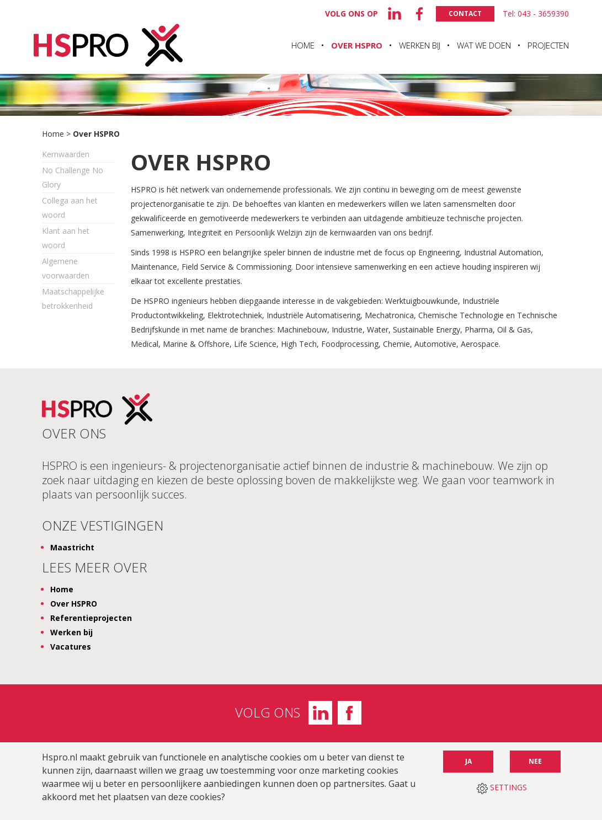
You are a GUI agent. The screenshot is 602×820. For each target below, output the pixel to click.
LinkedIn (320, 713)
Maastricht (72, 547)
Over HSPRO (356, 45)
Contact (465, 13)
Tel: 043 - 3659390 (536, 13)
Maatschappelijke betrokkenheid (73, 298)
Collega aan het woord (70, 207)
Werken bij (419, 45)
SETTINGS (502, 788)
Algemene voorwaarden (65, 268)
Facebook (349, 713)
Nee (535, 761)
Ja (468, 761)
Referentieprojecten (91, 618)
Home (303, 45)
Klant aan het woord (65, 238)
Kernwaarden (65, 154)
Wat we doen (484, 45)
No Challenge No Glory (72, 177)
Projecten (548, 45)
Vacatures (70, 646)
